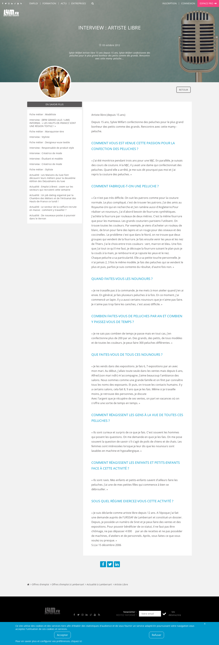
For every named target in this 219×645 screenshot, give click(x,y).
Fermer (205, 623)
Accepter (62, 635)
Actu (64, 3)
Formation (49, 3)
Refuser (156, 635)
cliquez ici (76, 641)
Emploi (33, 3)
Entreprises (78, 3)
